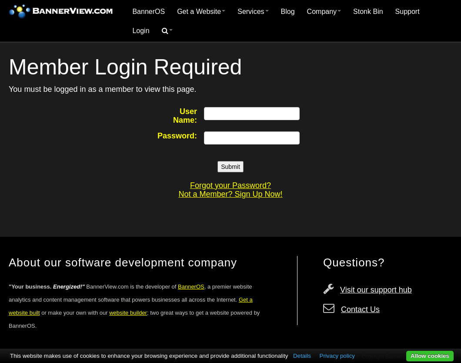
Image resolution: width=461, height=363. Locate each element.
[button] (167, 30)
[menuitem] (148, 11)
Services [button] (252, 11)
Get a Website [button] (201, 11)
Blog (288, 11)
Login (140, 30)
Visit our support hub (376, 290)
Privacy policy (337, 356)
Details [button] (302, 356)
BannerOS (148, 11)
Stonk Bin (368, 11)
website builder (128, 312)
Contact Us (360, 309)
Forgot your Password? (230, 185)
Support (407, 11)
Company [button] (324, 11)
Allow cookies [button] (430, 356)
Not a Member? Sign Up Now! (230, 194)
